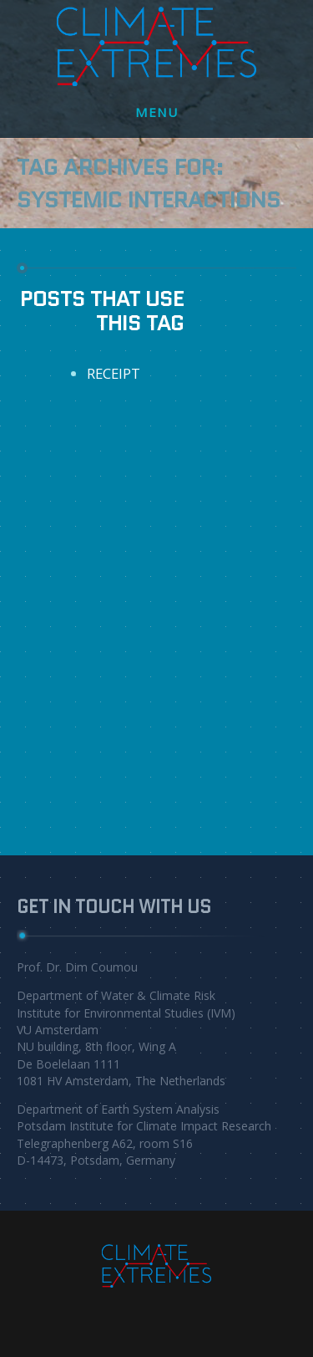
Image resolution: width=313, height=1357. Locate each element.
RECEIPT (113, 373)
